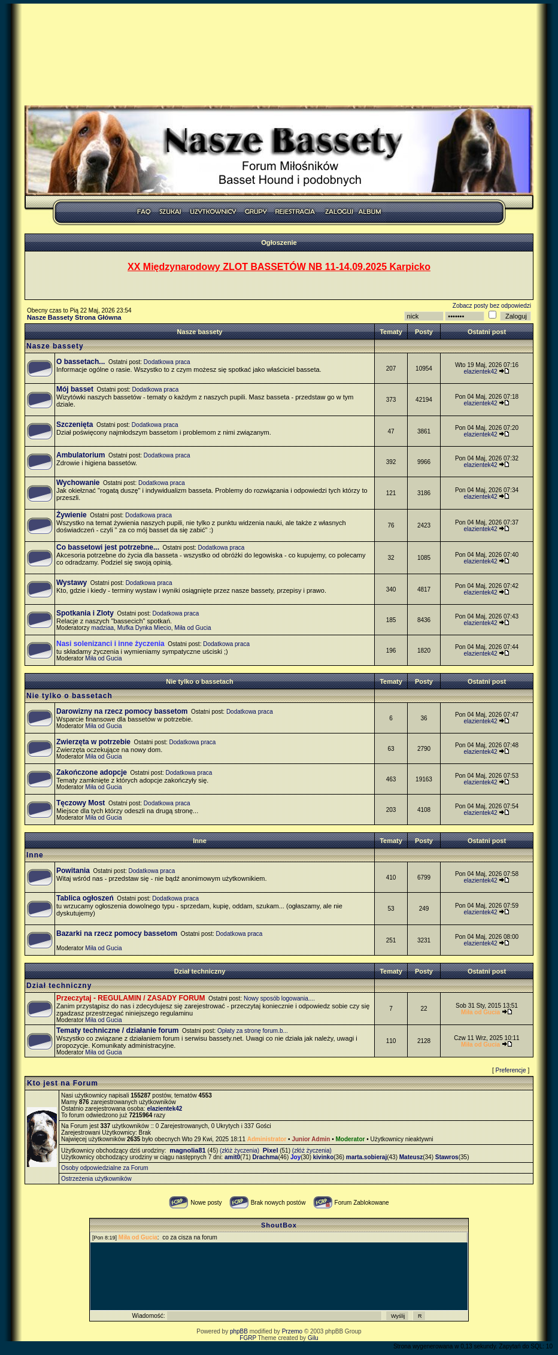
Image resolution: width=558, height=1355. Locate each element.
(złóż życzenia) (239, 1150)
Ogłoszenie (279, 242)
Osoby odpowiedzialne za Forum (104, 1168)
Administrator (267, 1139)
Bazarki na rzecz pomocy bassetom (116, 933)
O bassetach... (80, 361)
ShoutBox (279, 1225)
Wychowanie (77, 482)
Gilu (313, 1338)
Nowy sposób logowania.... (279, 998)
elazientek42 (481, 371)
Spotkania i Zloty (85, 613)
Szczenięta (74, 424)
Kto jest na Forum (62, 1083)
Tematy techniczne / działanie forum (117, 1030)
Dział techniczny (200, 971)
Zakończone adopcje (91, 772)
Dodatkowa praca (167, 362)
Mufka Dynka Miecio (144, 628)
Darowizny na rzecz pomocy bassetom (121, 711)
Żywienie (71, 515)
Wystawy (71, 582)
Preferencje (511, 1070)
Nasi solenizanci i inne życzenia (110, 643)
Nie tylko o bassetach (199, 681)
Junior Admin (311, 1139)
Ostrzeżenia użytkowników (96, 1178)
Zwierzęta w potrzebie (93, 742)
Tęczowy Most (80, 803)
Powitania (73, 870)
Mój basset (74, 389)
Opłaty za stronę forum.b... (252, 1030)
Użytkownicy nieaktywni (401, 1139)
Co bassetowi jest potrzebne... (107, 547)
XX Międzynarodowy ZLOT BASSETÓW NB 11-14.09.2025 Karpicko (279, 267)
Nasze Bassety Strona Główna (74, 317)
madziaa (102, 628)
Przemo (292, 1331)
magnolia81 (187, 1150)
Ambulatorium (80, 455)
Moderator (350, 1139)
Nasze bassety (200, 331)
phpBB (239, 1331)
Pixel (270, 1150)
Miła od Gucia (192, 628)
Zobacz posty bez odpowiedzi (492, 305)
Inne (199, 840)
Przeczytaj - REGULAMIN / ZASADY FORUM (130, 998)
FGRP (247, 1338)
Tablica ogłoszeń (85, 898)
